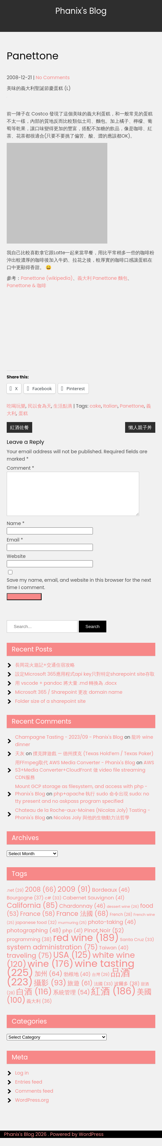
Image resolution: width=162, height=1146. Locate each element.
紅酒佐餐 (19, 427)
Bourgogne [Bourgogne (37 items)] (25, 905)
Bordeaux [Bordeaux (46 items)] (111, 898)
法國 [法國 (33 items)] (103, 992)
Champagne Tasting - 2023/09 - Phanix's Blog (69, 745)
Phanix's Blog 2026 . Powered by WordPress (54, 1142)
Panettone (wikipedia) (47, 278)
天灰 (19, 761)
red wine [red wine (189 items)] (86, 945)
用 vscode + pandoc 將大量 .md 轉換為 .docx (66, 691)
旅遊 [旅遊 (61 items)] (80, 991)
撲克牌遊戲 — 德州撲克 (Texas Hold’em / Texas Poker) (93, 761)
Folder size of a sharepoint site (50, 709)
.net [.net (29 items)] (15, 898)
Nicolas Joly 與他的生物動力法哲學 (91, 825)
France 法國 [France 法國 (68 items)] (82, 921)
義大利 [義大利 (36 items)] (39, 1009)
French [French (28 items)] (121, 922)
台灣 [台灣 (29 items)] (101, 982)
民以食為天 (39, 406)
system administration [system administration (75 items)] (52, 955)
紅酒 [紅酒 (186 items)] (113, 999)
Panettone (132, 406)
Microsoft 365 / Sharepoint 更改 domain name (68, 700)
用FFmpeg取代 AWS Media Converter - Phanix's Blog (75, 770)
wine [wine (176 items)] (50, 971)
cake (95, 406)
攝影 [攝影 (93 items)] (50, 991)
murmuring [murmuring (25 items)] (72, 930)
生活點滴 (62, 406)
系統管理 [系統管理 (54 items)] (71, 1000)
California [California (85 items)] (32, 913)
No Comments (53, 77)
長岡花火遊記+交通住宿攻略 (45, 673)
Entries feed (28, 1090)
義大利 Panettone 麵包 (102, 278)
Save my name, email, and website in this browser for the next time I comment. (79, 592)
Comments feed (34, 1099)
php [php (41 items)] (72, 938)
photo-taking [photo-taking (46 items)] (112, 930)
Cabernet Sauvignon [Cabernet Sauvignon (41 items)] (93, 905)
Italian (110, 406)
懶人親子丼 (140, 427)
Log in (22, 1081)
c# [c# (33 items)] (53, 906)
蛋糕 (23, 413)
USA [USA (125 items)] (72, 963)
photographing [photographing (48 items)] (34, 938)
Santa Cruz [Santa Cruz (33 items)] (137, 947)
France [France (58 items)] (37, 922)
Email (15, 547)
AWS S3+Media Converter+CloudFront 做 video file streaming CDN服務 (84, 778)
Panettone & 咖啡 (26, 285)
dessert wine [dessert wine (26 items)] (123, 914)
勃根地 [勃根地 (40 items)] (77, 982)
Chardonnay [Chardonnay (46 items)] (82, 914)
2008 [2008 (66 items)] (40, 897)
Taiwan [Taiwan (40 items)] (113, 955)
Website (16, 564)
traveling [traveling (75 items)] (29, 963)
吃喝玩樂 (16, 406)
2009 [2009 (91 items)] (74, 897)
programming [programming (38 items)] (29, 947)
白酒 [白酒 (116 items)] (34, 999)
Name (15, 531)
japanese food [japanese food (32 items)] (36, 930)
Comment (20, 468)
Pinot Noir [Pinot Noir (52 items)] (104, 938)
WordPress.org (32, 1108)
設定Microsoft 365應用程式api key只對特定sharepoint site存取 (85, 682)
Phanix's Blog (81, 10)
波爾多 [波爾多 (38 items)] (127, 991)
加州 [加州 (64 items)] (48, 981)
